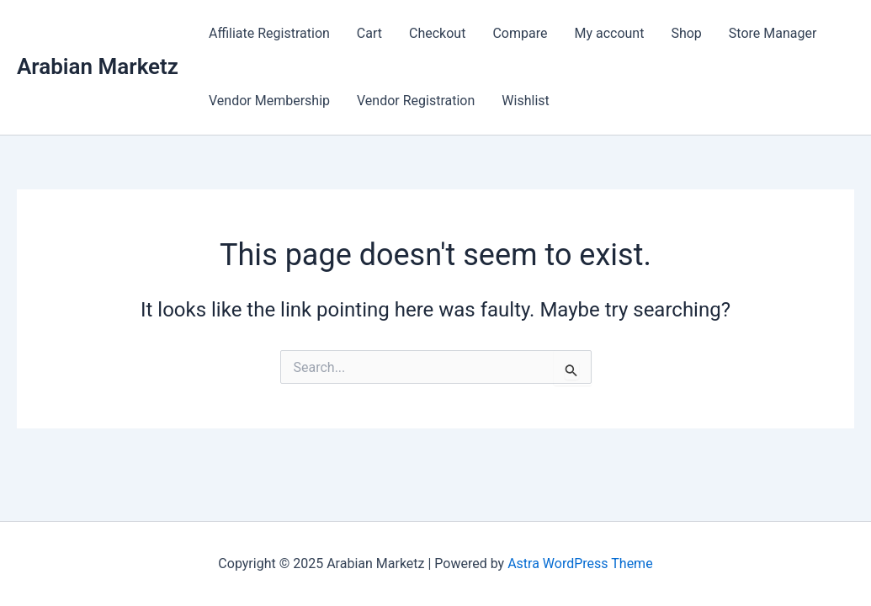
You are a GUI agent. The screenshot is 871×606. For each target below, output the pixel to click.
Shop (686, 33)
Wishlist (525, 101)
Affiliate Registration (269, 33)
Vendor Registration (416, 101)
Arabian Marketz (97, 66)
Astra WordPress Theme (579, 563)
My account (609, 33)
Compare (519, 33)
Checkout (437, 33)
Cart (369, 33)
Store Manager (773, 33)
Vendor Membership (269, 101)
